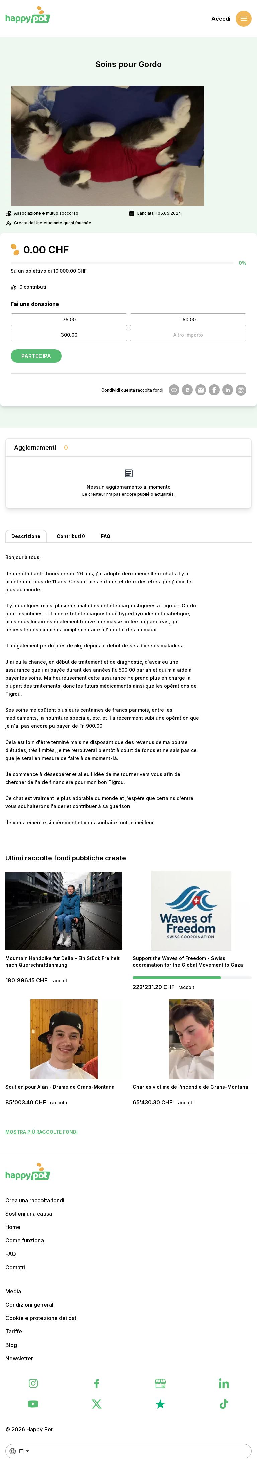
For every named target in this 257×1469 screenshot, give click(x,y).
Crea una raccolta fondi (34, 1200)
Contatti (15, 1267)
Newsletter (19, 1358)
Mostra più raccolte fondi (41, 1132)
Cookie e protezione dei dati (41, 1318)
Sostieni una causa (28, 1213)
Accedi (220, 18)
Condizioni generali (30, 1304)
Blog (11, 1345)
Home (12, 1227)
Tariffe (13, 1331)
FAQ (10, 1253)
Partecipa (36, 356)
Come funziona (24, 1240)
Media (13, 1291)
